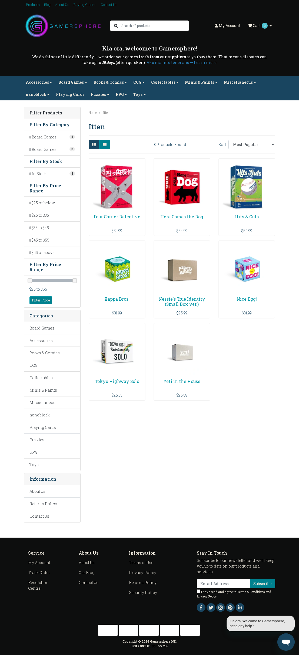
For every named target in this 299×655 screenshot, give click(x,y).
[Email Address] (223, 583)
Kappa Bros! (116, 299)
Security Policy (143, 592)
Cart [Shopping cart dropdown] (258, 26)
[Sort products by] (251, 144)
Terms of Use (141, 562)
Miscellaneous (43, 402)
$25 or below (42, 202)
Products (33, 4)
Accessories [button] (37, 82)
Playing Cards (70, 94)
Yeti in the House (181, 381)
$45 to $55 (39, 240)
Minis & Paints (43, 390)
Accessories (41, 340)
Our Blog (86, 572)
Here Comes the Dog (181, 216)
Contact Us (109, 4)
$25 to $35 (39, 215)
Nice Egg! (247, 299)
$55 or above (42, 252)
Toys (34, 464)
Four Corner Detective (117, 216)
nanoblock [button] (36, 94)
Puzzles (36, 439)
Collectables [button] (163, 82)
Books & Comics (44, 352)
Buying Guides (85, 4)
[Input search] (154, 25)
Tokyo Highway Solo (117, 381)
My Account (39, 562)
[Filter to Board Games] (52, 137)
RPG (33, 452)
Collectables (41, 377)
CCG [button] (137, 82)
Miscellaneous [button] (238, 82)
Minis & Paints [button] (199, 82)
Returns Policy (43, 503)
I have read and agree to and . (234, 593)
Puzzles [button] (98, 94)
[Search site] (116, 25)
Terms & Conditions (251, 592)
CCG (33, 365)
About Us (62, 4)
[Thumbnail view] (94, 144)
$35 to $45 (39, 227)
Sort (222, 144)
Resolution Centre (38, 585)
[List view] (104, 144)
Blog (47, 4)
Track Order (39, 572)
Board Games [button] (71, 82)
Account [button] (228, 25)
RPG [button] (120, 94)
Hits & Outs (247, 216)
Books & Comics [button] (109, 82)
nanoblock (39, 415)
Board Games (41, 328)
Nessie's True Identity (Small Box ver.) (181, 301)
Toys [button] (137, 94)
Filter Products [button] (45, 113)
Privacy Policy (142, 572)
